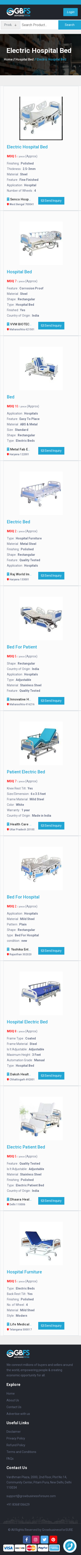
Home (8, 59)
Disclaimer (13, 1431)
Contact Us (13, 1407)
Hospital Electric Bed (27, 1021)
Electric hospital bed (27, 146)
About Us (12, 1400)
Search (70, 25)
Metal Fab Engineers (26, 452)
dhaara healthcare (25, 1202)
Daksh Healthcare (24, 1077)
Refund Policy (15, 1445)
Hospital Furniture (24, 1272)
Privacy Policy (15, 1438)
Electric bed (18, 521)
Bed (10, 397)
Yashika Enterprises (26, 952)
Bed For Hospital (23, 897)
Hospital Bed (19, 271)
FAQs (10, 1458)
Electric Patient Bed (26, 1147)
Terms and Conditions (21, 1452)
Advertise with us (18, 1414)
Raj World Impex (23, 577)
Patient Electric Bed (26, 771)
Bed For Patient (22, 647)
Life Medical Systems (27, 1327)
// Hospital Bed (23, 59)
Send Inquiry (51, 200)
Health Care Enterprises (29, 827)
